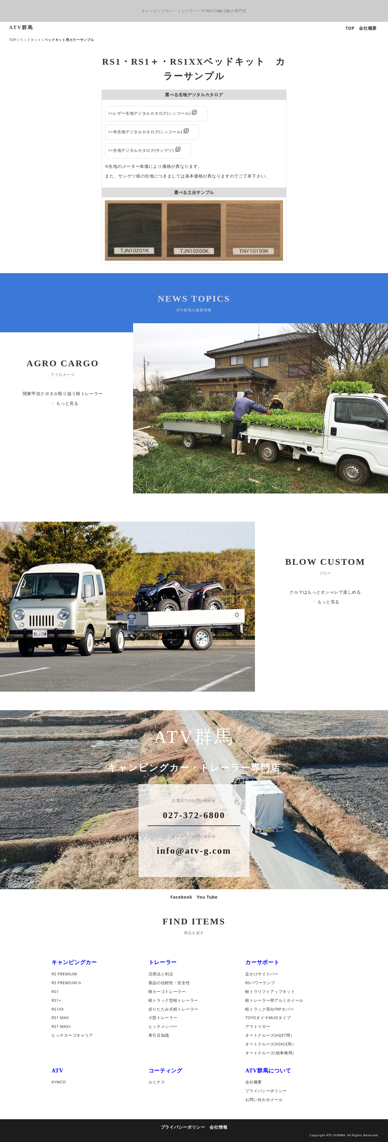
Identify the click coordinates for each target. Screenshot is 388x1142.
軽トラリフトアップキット (270, 991)
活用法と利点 (161, 974)
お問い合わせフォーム (194, 863)
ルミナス (157, 1082)
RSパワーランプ (260, 982)
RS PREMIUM (64, 974)
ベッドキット (30, 40)
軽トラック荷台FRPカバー (269, 1009)
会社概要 (368, 28)
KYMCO (59, 1082)
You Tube (207, 897)
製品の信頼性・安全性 (169, 982)
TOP (350, 28)
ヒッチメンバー (163, 1026)
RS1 (55, 991)
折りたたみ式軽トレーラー (173, 1009)
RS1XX (58, 1009)
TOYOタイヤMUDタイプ (268, 1018)
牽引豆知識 (159, 1035)
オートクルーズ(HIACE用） (270, 1044)
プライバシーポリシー (266, 1091)
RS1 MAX (60, 1018)
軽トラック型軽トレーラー (173, 1000)
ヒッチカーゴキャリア (72, 1035)
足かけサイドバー (262, 974)
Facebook (181, 897)
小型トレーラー (163, 1018)
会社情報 (218, 1127)
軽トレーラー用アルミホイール (274, 1000)
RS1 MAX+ (61, 1026)
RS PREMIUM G (66, 982)
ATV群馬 (21, 27)
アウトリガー (257, 1026)
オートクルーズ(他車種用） (270, 1053)
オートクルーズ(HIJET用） (269, 1035)
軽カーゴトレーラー (167, 991)
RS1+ (56, 1000)
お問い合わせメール (264, 1100)
